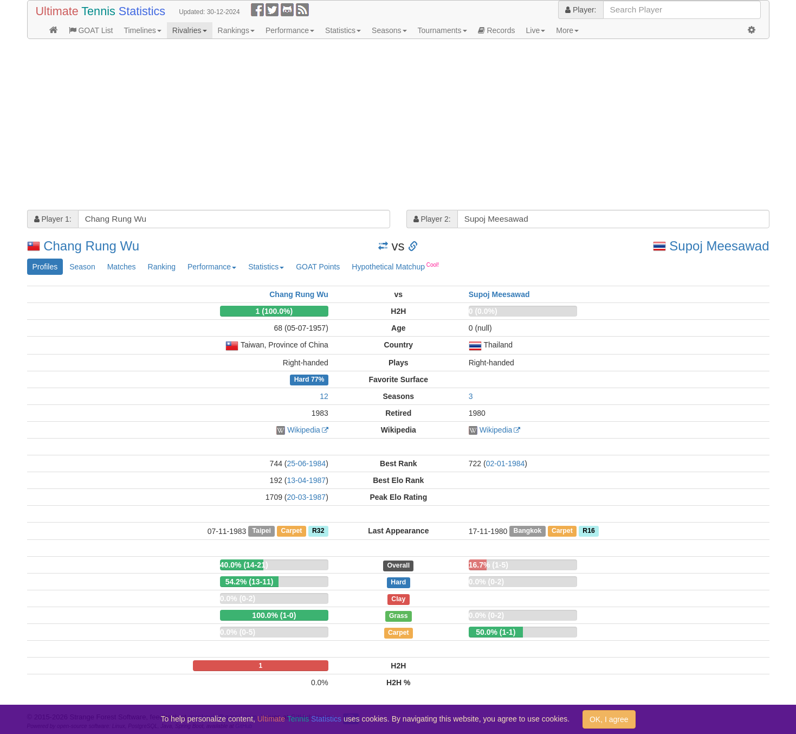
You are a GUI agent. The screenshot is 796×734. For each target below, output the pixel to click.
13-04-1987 (306, 480)
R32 (318, 531)
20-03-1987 (306, 497)
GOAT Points (318, 266)
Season (82, 266)
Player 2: (432, 219)
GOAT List (91, 30)
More (567, 30)
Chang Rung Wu (91, 246)
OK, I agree (609, 719)
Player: (580, 9)
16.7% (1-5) (488, 565)
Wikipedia (303, 430)
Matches (121, 266)
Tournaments (442, 30)
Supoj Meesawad (719, 246)
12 (324, 396)
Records (496, 30)
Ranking (162, 266)
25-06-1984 (306, 463)
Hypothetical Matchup (395, 266)
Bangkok (528, 531)
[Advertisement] (352, 126)
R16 (588, 531)
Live (536, 30)
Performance (290, 30)
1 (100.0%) (274, 311)
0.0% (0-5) (237, 632)
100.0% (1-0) (274, 615)
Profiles (45, 266)
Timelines (142, 30)
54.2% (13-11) (249, 581)
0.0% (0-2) (486, 581)
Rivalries (189, 30)
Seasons (389, 30)
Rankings (236, 30)
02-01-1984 (505, 463)
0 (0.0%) (483, 311)
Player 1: (53, 219)
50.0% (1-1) (495, 632)
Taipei (262, 531)
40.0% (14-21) (244, 565)
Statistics (343, 30)
